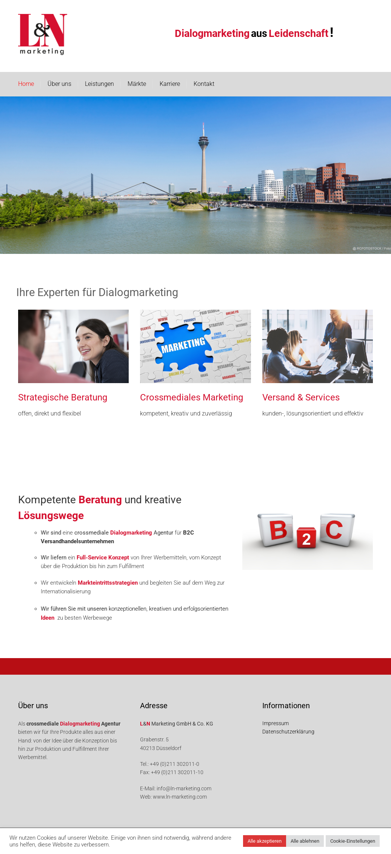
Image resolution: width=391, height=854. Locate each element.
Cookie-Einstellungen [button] (352, 841)
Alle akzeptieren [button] (265, 841)
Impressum (275, 723)
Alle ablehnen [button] (305, 841)
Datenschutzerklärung (288, 732)
